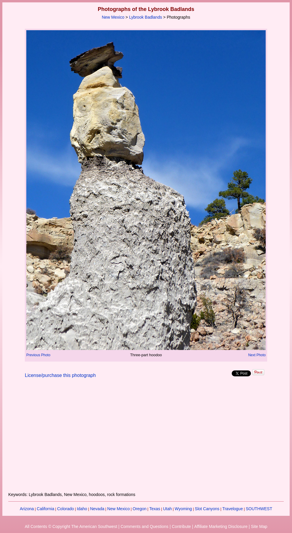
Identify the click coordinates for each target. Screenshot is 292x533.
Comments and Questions (144, 526)
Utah (167, 508)
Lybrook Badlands (145, 17)
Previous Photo (38, 355)
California (45, 508)
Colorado (65, 508)
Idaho (82, 508)
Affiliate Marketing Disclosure (220, 526)
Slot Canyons (207, 508)
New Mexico (113, 17)
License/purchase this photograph (60, 375)
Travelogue (232, 508)
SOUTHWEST (259, 508)
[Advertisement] (146, 438)
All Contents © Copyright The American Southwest (71, 526)
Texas (154, 508)
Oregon (140, 508)
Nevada (97, 508)
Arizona (27, 508)
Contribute (181, 526)
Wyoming (183, 508)
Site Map (259, 526)
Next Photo (257, 355)
